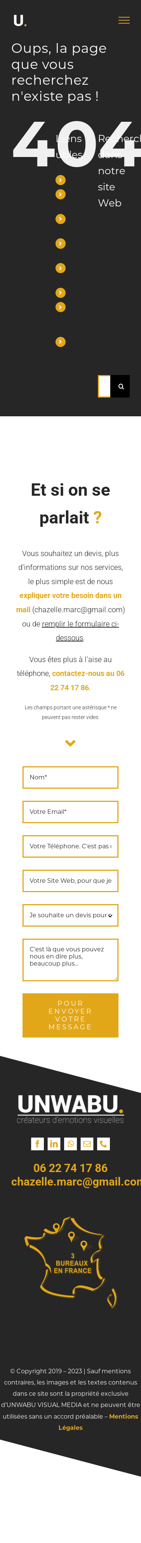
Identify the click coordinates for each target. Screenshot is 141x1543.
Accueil (81, 180)
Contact (82, 341)
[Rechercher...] (104, 386)
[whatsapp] (70, 1144)
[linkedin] (54, 1144)
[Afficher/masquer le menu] (124, 20)
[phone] (103, 1144)
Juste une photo (79, 317)
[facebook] (37, 1144)
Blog (77, 292)
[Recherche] (121, 386)
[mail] (87, 1144)
